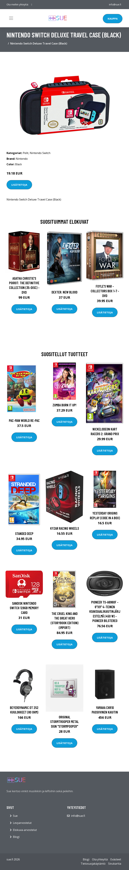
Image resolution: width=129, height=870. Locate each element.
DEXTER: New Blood (64, 292)
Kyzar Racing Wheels (64, 528)
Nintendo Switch (40, 153)
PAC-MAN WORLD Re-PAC (24, 420)
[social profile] (31, 4)
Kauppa (113, 18)
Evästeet (115, 859)
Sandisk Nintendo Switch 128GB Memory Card (24, 608)
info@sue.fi (115, 4)
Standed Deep (24, 533)
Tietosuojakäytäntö (93, 863)
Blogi (16, 837)
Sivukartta (114, 863)
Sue (15, 816)
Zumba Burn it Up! (64, 405)
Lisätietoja (19, 184)
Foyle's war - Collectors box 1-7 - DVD (105, 291)
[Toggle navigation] (11, 18)
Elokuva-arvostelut (25, 830)
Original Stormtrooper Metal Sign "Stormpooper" (64, 721)
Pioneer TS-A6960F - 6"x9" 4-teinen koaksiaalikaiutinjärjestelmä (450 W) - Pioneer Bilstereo (104, 611)
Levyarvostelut (22, 823)
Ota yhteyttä (100, 859)
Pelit (25, 153)
